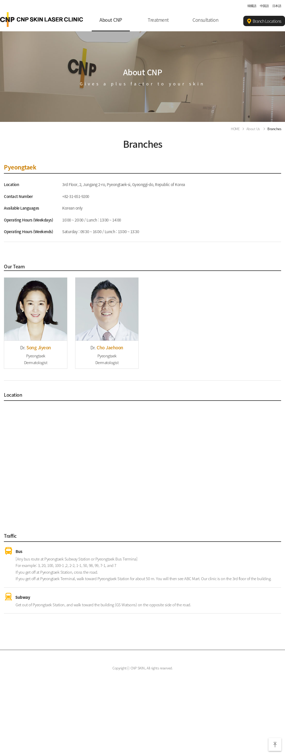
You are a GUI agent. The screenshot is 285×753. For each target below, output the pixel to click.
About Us (253, 128)
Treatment (158, 19)
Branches (274, 128)
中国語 (264, 5)
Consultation (205, 19)
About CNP (110, 19)
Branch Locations (264, 21)
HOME (235, 128)
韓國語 (251, 5)
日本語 (276, 5)
